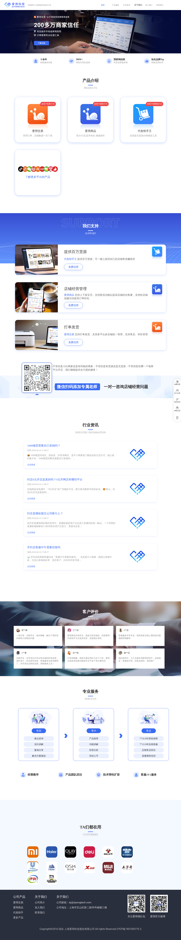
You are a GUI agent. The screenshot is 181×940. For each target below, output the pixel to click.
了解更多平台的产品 (37, 176)
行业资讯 (126, 5)
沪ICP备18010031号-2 (129, 928)
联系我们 (159, 5)
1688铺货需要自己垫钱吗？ (43, 445)
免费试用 (73, 266)
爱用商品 (90, 131)
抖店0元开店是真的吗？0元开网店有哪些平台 (54, 479)
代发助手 (18, 912)
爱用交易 (37, 131)
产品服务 (115, 5)
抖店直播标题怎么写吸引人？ (45, 513)
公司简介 (40, 902)
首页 (103, 5)
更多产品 (18, 917)
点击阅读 (31, 465)
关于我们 (138, 5)
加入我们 (148, 5)
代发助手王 (143, 131)
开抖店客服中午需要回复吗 (43, 547)
